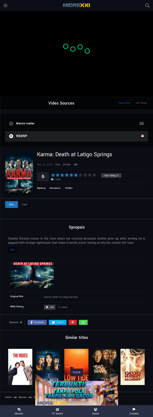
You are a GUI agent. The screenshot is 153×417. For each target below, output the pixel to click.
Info (11, 204)
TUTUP (77, 372)
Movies (19, 411)
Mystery (41, 188)
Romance (55, 188)
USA (12, 249)
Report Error (125, 102)
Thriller (69, 188)
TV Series (57, 411)
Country (134, 411)
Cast (24, 204)
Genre (95, 411)
